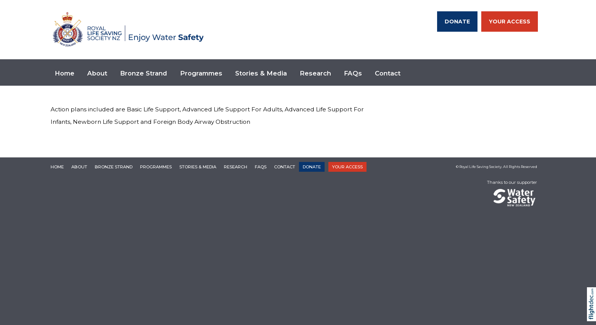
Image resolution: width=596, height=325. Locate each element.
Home (64, 73)
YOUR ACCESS (509, 21)
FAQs (353, 73)
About (97, 73)
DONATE (457, 21)
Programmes (201, 73)
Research (315, 73)
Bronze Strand (143, 73)
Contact (387, 73)
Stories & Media (261, 73)
